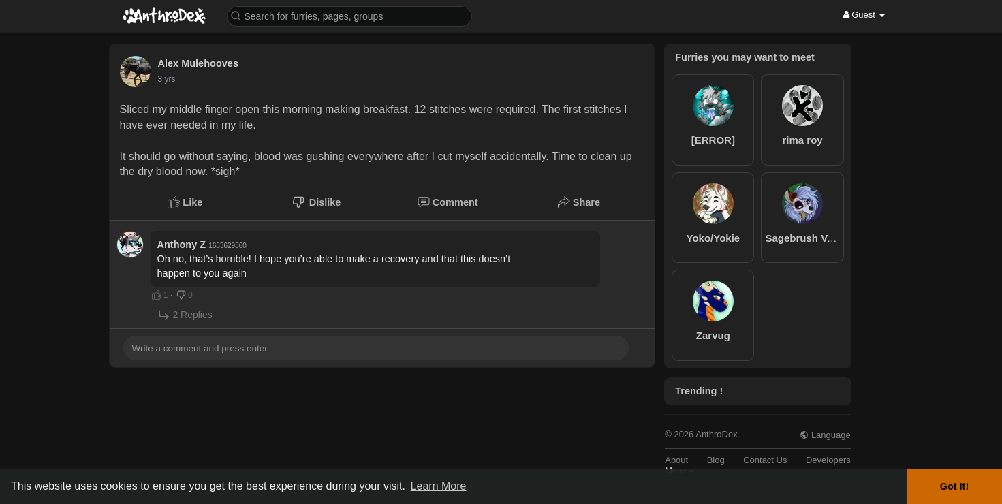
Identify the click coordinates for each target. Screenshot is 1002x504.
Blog (716, 460)
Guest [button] (864, 15)
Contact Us (765, 460)
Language (825, 434)
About (676, 460)
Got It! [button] (954, 486)
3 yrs (167, 79)
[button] (349, 15)
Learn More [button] (439, 486)
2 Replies (185, 315)
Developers (828, 460)
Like (185, 202)
